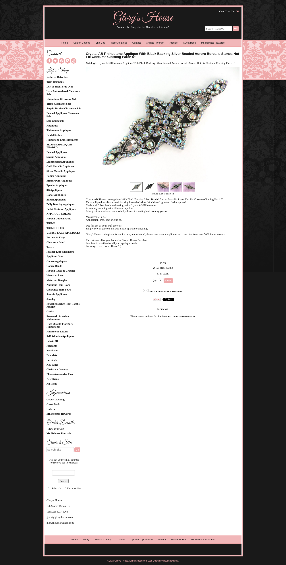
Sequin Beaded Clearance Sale (64, 108)
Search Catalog (81, 42)
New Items (53, 378)
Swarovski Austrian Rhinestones (58, 318)
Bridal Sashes (54, 135)
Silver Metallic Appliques (61, 171)
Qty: (154, 280)
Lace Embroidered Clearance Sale (63, 93)
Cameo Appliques (57, 261)
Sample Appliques (57, 294)
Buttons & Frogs (56, 237)
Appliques (52, 125)
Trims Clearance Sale (59, 103)
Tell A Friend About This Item (166, 291)
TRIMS (51, 223)
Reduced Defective (57, 77)
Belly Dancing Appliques (61, 204)
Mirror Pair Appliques (59, 180)
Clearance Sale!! (56, 242)
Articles (174, 42)
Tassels (50, 247)
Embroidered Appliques (60, 161)
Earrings (52, 360)
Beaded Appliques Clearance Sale (63, 115)
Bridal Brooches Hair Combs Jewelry (63, 305)
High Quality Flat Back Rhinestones (60, 325)
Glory (86, 539)
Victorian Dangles (57, 280)
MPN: (155, 267)
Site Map (100, 42)
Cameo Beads (54, 265)
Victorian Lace (55, 275)
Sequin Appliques (57, 156)
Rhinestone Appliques (59, 130)
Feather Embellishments (60, 251)
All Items (52, 383)
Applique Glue (55, 256)
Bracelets (52, 355)
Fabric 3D (52, 341)
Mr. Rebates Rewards (213, 42)
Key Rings (52, 364)
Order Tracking (56, 399)
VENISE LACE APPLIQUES (63, 232)
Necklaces (52, 350)
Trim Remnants (56, 81)
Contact (136, 42)
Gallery (51, 409)
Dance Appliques (56, 194)
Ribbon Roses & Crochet (61, 270)
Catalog (90, 63)
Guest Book (189, 42)
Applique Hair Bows (58, 284)
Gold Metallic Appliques (60, 166)
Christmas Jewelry (57, 369)
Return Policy (178, 539)
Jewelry (51, 299)
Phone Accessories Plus (60, 374)
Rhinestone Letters (57, 331)
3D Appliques (54, 190)
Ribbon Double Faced (59, 218)
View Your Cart (227, 11)
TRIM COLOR (55, 228)
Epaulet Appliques (57, 185)
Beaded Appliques (57, 152)
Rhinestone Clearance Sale (62, 99)
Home (64, 42)
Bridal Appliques (56, 199)
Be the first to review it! (181, 316)
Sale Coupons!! (55, 120)
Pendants (52, 345)
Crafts (50, 311)
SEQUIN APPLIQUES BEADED (60, 146)
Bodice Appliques (56, 175)
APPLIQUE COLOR (59, 213)
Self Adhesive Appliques (60, 336)
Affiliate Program (155, 42)
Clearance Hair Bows (59, 289)
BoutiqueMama (170, 561)
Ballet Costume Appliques (61, 209)
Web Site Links (119, 42)
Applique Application (142, 539)
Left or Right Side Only (60, 86)
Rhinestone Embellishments (62, 139)
